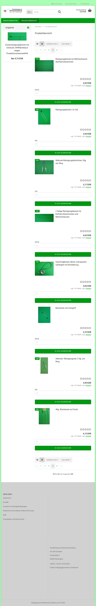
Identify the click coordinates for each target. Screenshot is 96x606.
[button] (57, 4)
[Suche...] (29, 12)
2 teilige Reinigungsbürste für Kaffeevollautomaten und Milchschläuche (68, 214)
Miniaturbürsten (10, 21)
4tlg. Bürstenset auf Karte (67, 409)
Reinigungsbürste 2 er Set (67, 109)
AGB (4, 515)
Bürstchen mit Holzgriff (66, 308)
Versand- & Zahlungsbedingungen (15, 506)
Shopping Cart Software (39, 603)
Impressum (7, 498)
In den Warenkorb (63, 102)
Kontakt (5, 502)
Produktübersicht (29, 21)
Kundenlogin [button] (71, 4)
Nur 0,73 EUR (17, 58)
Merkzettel (84, 4)
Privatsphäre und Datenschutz (13, 519)
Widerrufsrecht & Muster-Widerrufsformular (18, 511)
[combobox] (52, 44)
